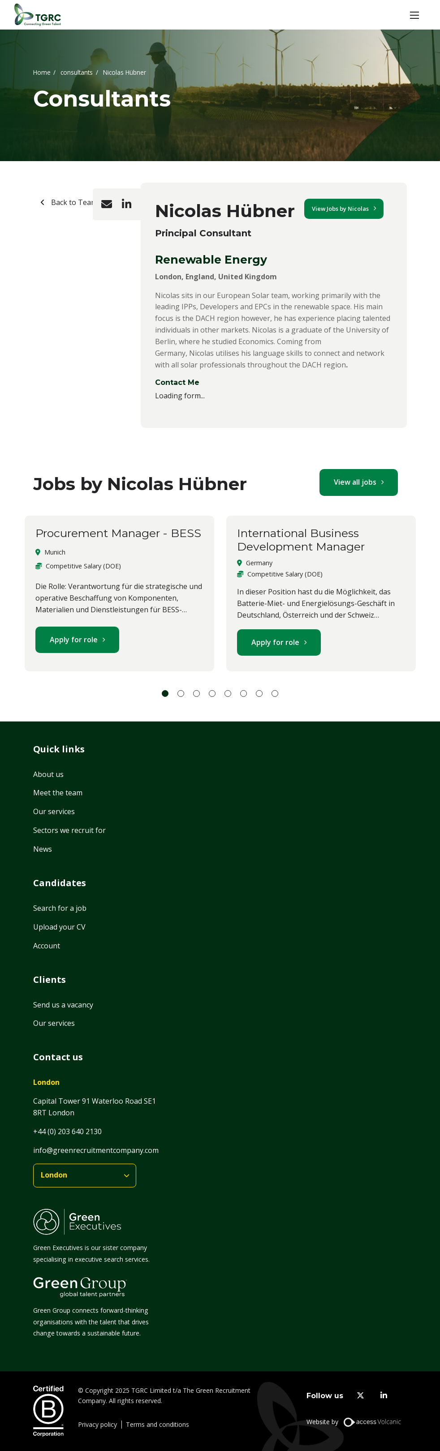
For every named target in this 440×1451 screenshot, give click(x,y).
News (42, 849)
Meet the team (57, 793)
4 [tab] (212, 693)
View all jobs (355, 482)
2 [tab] (180, 693)
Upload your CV (59, 927)
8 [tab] (275, 693)
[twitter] (360, 1396)
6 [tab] (243, 693)
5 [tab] (227, 693)
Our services (54, 811)
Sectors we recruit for (69, 830)
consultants (76, 72)
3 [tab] (196, 693)
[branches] (84, 1175)
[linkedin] (384, 1396)
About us (48, 774)
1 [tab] (165, 693)
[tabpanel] (119, 593)
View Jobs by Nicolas (340, 209)
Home (42, 72)
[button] (414, 15)
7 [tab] (259, 693)
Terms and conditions (157, 1424)
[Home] (37, 15)
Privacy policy (97, 1424)
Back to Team (73, 202)
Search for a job (59, 908)
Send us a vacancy (63, 1005)
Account (46, 946)
